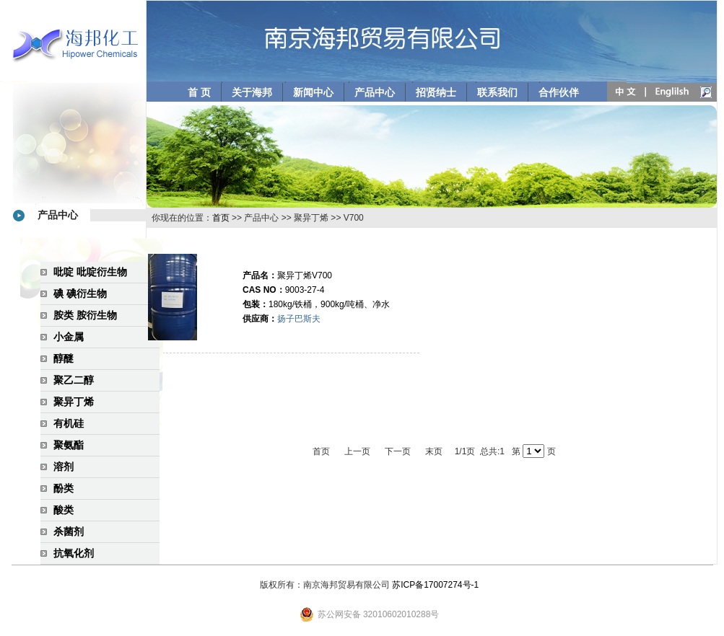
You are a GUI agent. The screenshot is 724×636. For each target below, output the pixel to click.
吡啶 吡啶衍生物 (90, 272)
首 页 (199, 92)
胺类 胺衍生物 (85, 315)
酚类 (63, 488)
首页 (221, 218)
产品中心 (374, 92)
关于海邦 (252, 92)
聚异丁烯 (73, 401)
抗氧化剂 (73, 553)
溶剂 (63, 466)
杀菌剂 (68, 531)
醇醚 (63, 358)
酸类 (63, 510)
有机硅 (68, 423)
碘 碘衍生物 (80, 293)
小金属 (68, 337)
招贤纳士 (436, 92)
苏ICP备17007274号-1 (435, 585)
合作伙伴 (558, 92)
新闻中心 (313, 92)
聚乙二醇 (73, 380)
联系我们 (497, 92)
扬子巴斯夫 (298, 319)
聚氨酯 (68, 445)
